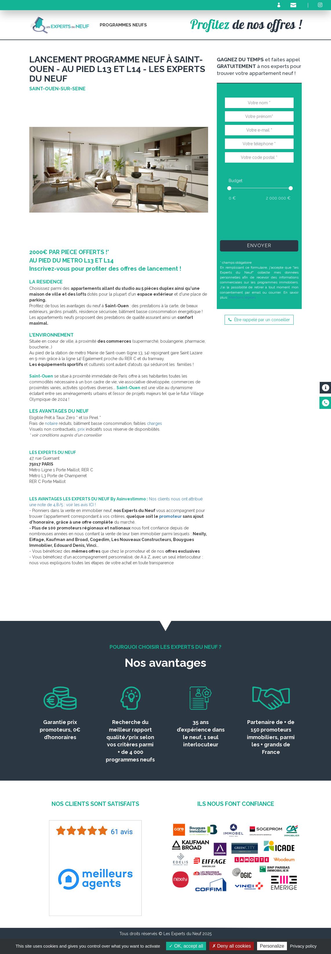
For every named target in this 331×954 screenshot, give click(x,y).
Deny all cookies (231, 946)
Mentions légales (242, 297)
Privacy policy (303, 946)
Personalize (272, 946)
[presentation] (268, 220)
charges (154, 423)
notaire (51, 423)
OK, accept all (186, 946)
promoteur (170, 516)
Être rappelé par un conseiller (259, 319)
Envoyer (259, 245)
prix (81, 429)
